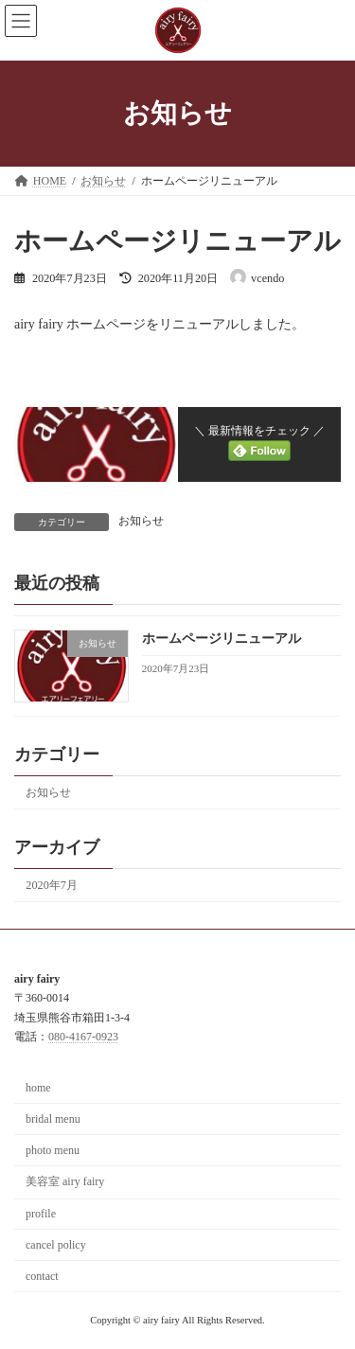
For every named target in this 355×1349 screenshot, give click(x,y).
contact (42, 1276)
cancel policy (56, 1244)
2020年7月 (52, 885)
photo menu (53, 1150)
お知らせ (141, 520)
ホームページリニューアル (221, 638)
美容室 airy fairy (65, 1181)
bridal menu (53, 1119)
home (38, 1087)
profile (41, 1213)
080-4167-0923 (83, 1036)
